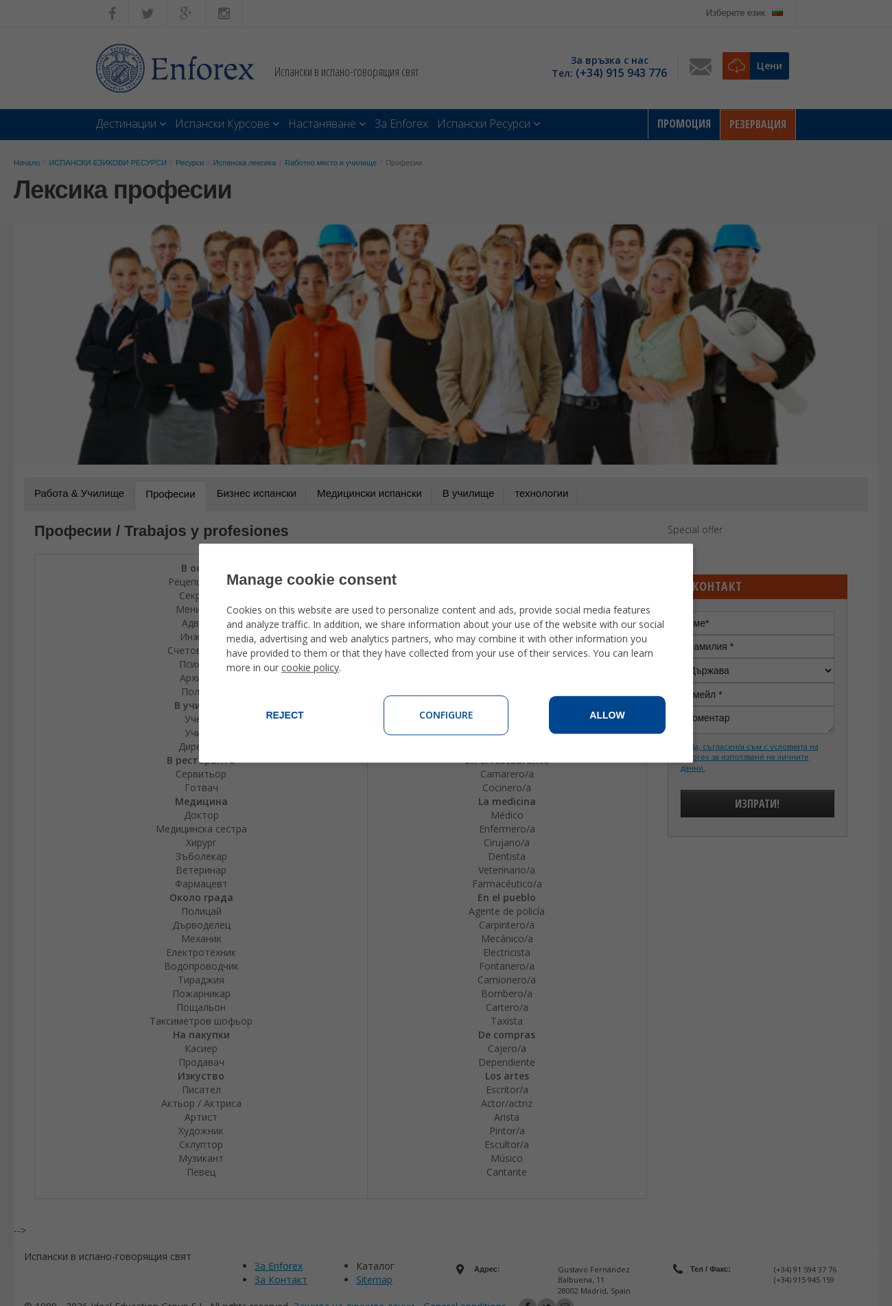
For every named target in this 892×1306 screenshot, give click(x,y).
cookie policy (310, 667)
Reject (284, 715)
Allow (606, 715)
